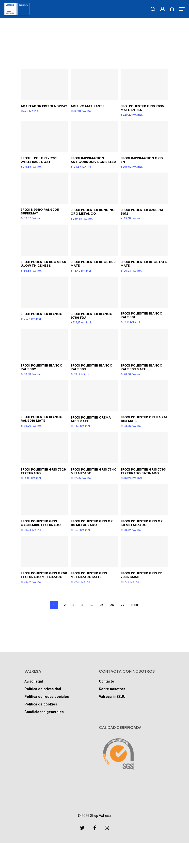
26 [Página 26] (112, 605)
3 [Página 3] (73, 605)
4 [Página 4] (82, 605)
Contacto (107, 679)
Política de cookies (42, 704)
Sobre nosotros (113, 687)
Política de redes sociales (48, 696)
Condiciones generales (46, 713)
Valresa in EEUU (113, 696)
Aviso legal (34, 679)
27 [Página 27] (123, 605)
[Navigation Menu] (182, 9)
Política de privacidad (44, 687)
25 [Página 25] (101, 605)
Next (134, 605)
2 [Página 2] (65, 605)
